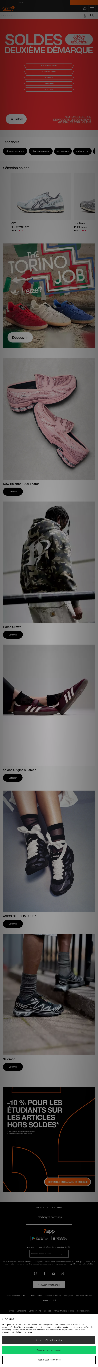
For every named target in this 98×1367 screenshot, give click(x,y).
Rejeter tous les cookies (49, 1359)
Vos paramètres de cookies (49, 1340)
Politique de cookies (24, 1332)
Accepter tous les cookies (49, 1350)
